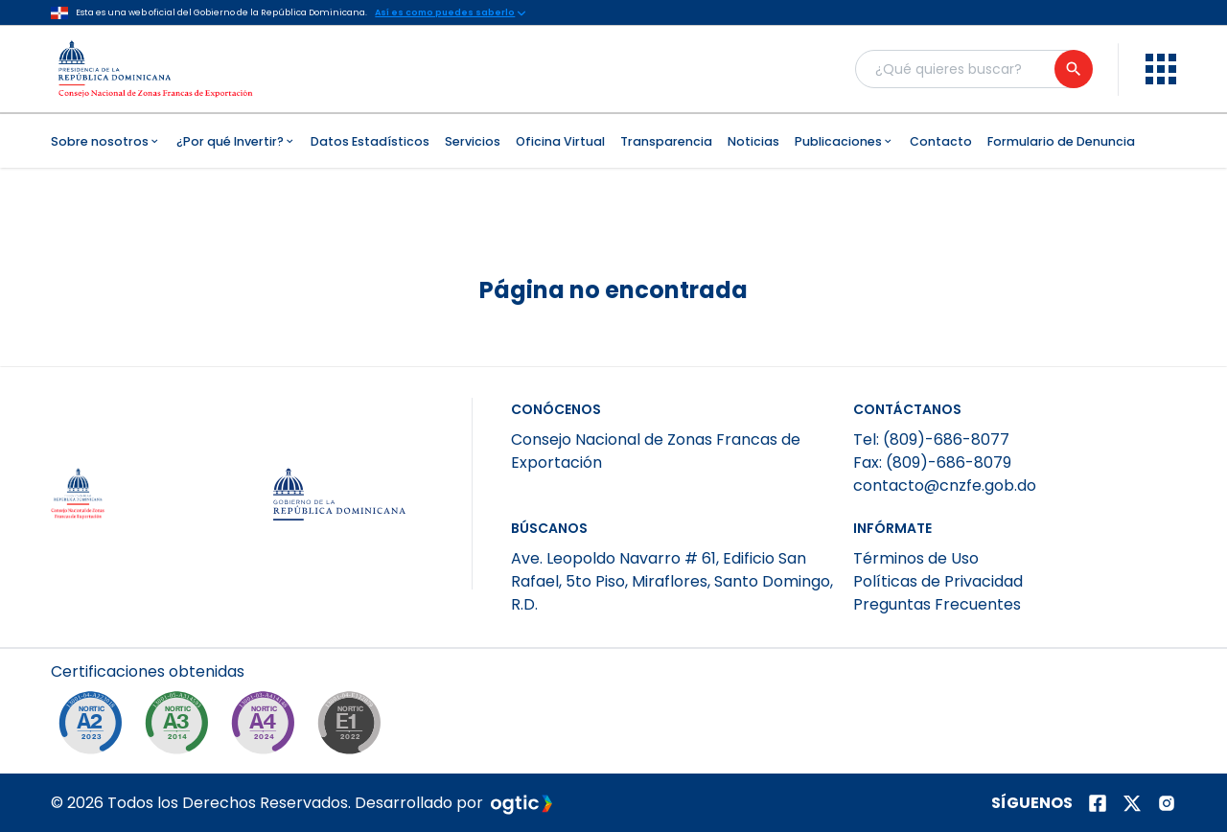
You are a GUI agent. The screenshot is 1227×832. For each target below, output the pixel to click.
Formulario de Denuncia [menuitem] (1061, 141)
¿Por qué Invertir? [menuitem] (236, 141)
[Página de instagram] (1166, 803)
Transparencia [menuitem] (666, 141)
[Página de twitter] (1132, 803)
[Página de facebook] (1097, 803)
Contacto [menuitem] (941, 141)
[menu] (1161, 69)
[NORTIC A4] (267, 727)
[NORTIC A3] (181, 727)
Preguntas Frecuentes (937, 604)
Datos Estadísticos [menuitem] (370, 141)
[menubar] (613, 141)
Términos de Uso (916, 558)
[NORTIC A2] (95, 727)
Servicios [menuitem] (472, 141)
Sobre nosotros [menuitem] (106, 141)
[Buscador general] (973, 69)
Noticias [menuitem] (753, 141)
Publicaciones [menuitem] (844, 141)
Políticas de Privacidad (938, 581)
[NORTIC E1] (354, 727)
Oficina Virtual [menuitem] (560, 141)
